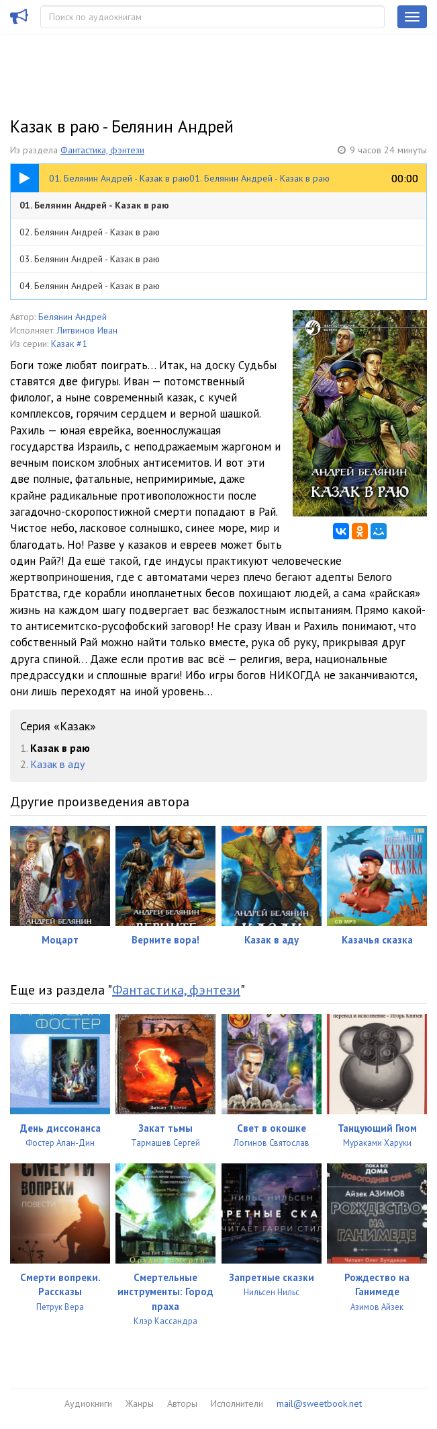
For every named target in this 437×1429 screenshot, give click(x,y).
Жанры (140, 1403)
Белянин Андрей (72, 317)
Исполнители (237, 1403)
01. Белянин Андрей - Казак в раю (94, 205)
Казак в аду (57, 764)
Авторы (182, 1403)
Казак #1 (69, 344)
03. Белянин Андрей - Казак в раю (89, 259)
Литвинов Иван (87, 330)
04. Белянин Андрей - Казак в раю (89, 286)
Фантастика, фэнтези (102, 150)
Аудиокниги (88, 1403)
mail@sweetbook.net (319, 1403)
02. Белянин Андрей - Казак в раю (89, 232)
